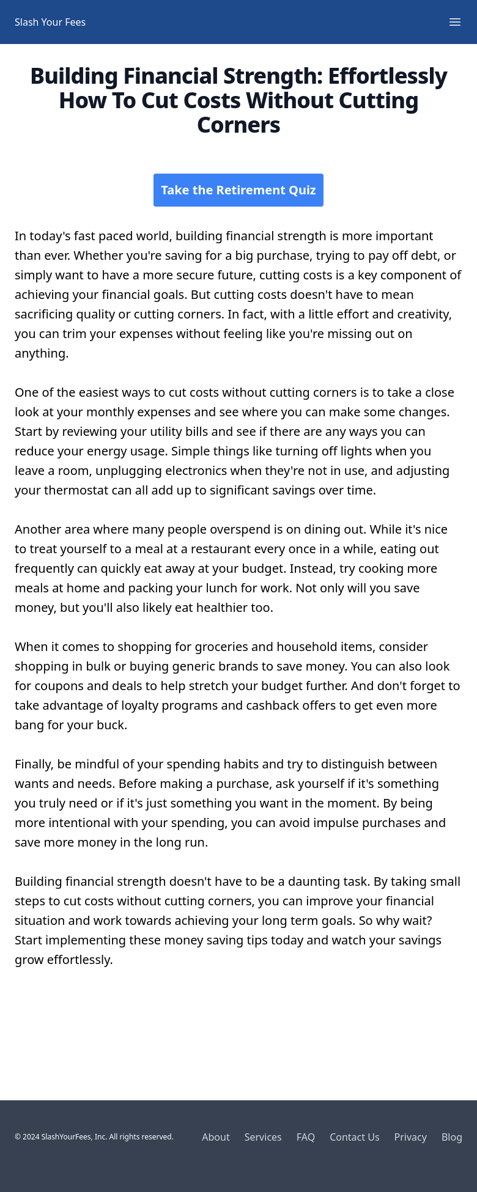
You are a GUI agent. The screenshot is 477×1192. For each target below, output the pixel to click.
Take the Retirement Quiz (238, 190)
